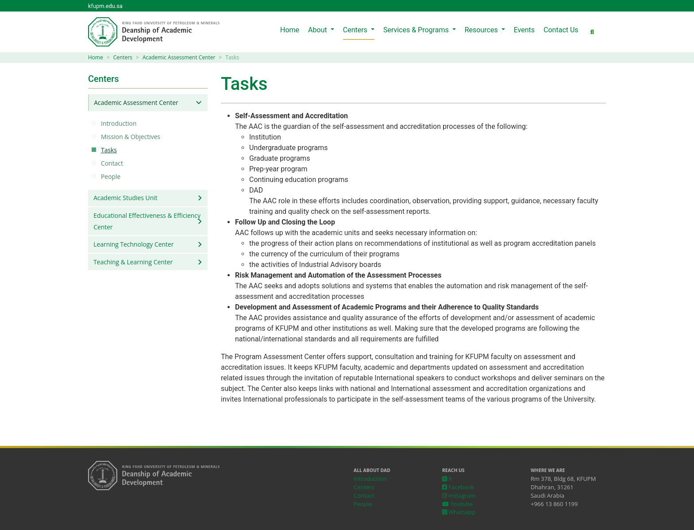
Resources (482, 30)
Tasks (110, 150)
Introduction (120, 123)
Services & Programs (417, 30)
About (318, 30)
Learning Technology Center (133, 244)
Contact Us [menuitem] (561, 30)
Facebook (458, 487)
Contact (113, 163)
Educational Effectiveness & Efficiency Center (146, 221)
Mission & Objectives (132, 136)
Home (289, 30)
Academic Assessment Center (179, 57)
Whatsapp (458, 512)
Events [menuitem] (524, 30)
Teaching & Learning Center (133, 262)
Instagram (458, 495)
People (112, 176)
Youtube (457, 504)
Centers (356, 30)
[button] (592, 32)
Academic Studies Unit (125, 197)
